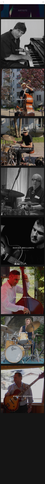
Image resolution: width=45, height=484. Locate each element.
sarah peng (22, 2)
